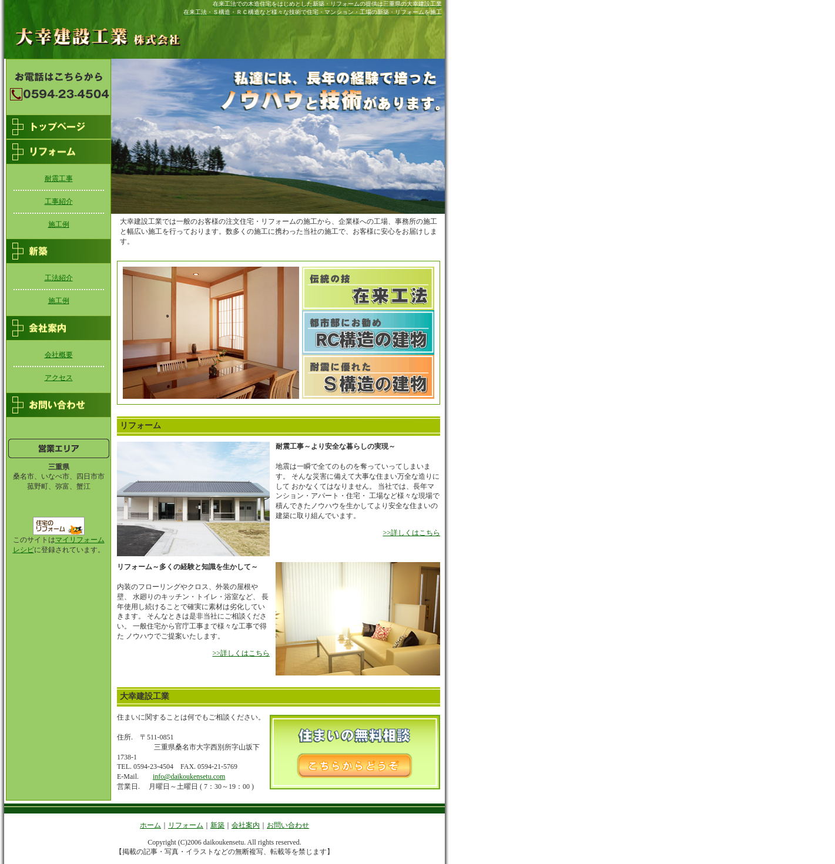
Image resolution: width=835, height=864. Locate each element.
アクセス (59, 378)
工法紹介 (59, 278)
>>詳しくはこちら (411, 533)
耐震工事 (59, 178)
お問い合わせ (288, 825)
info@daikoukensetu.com (189, 776)
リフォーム (185, 825)
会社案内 (246, 825)
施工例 (58, 224)
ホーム (150, 825)
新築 (217, 825)
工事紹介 (59, 201)
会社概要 (59, 355)
